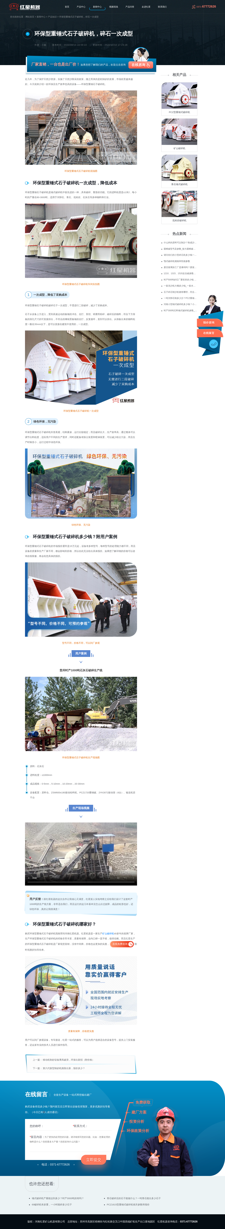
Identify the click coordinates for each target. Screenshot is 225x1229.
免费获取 (142, 1102)
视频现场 (113, 6)
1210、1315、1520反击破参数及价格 (180, 273)
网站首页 (29, 17)
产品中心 (81, 6)
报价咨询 (208, 322)
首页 (67, 6)
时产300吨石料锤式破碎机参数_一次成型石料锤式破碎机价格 (180, 310)
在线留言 (208, 333)
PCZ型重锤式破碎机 (179, 112)
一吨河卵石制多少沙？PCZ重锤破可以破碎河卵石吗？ (180, 298)
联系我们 (162, 6)
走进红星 (146, 6)
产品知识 (52, 17)
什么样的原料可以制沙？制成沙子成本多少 (180, 242)
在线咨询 (138, 65)
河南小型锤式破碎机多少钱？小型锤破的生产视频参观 (180, 304)
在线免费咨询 (120, 944)
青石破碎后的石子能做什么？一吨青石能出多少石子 (134, 1198)
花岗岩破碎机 (179, 220)
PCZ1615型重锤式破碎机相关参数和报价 (128, 1204)
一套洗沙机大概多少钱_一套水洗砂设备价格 (180, 285)
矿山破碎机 (108, 933)
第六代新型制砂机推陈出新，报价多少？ (64, 1068)
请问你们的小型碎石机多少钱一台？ (180, 255)
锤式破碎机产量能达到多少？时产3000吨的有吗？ (58, 1198)
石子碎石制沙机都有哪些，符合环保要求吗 (180, 292)
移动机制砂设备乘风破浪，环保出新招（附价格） (68, 1059)
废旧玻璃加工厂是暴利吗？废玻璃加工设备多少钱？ (180, 267)
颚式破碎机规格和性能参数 (177, 261)
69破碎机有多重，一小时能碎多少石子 (52, 1204)
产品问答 (129, 6)
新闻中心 (97, 6)
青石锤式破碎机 (179, 184)
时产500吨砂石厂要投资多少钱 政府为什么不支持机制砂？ (180, 279)
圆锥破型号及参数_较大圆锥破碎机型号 (180, 249)
